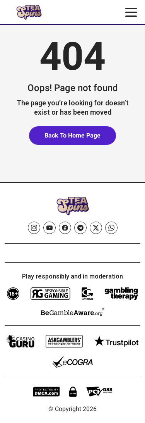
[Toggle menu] (131, 12)
